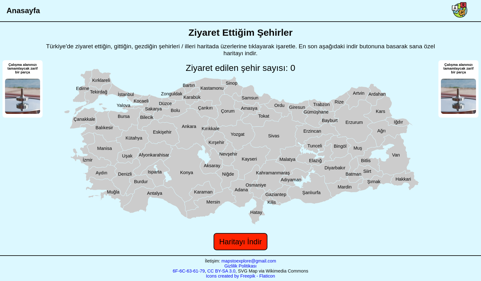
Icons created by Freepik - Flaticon (240, 275)
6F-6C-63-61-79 (189, 270)
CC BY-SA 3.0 (221, 270)
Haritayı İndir (240, 241)
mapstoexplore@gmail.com (248, 260)
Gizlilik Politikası (240, 265)
